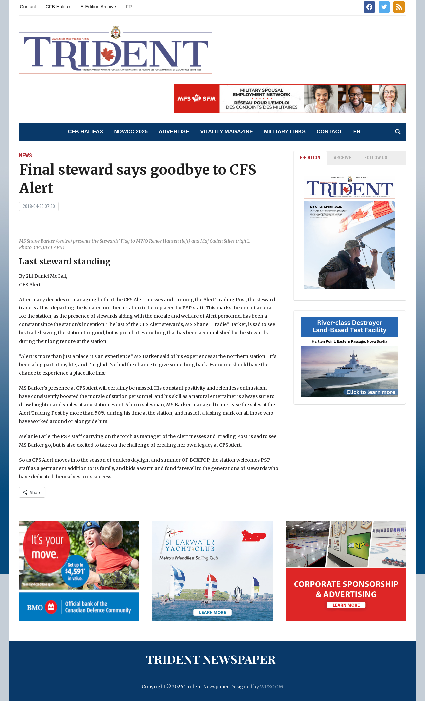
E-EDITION (310, 157)
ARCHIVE (342, 157)
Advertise (174, 131)
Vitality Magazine (226, 131)
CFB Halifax (58, 6)
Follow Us (375, 157)
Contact (28, 6)
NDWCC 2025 (131, 131)
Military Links (285, 131)
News (25, 155)
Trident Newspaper (211, 659)
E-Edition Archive (98, 6)
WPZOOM (271, 687)
